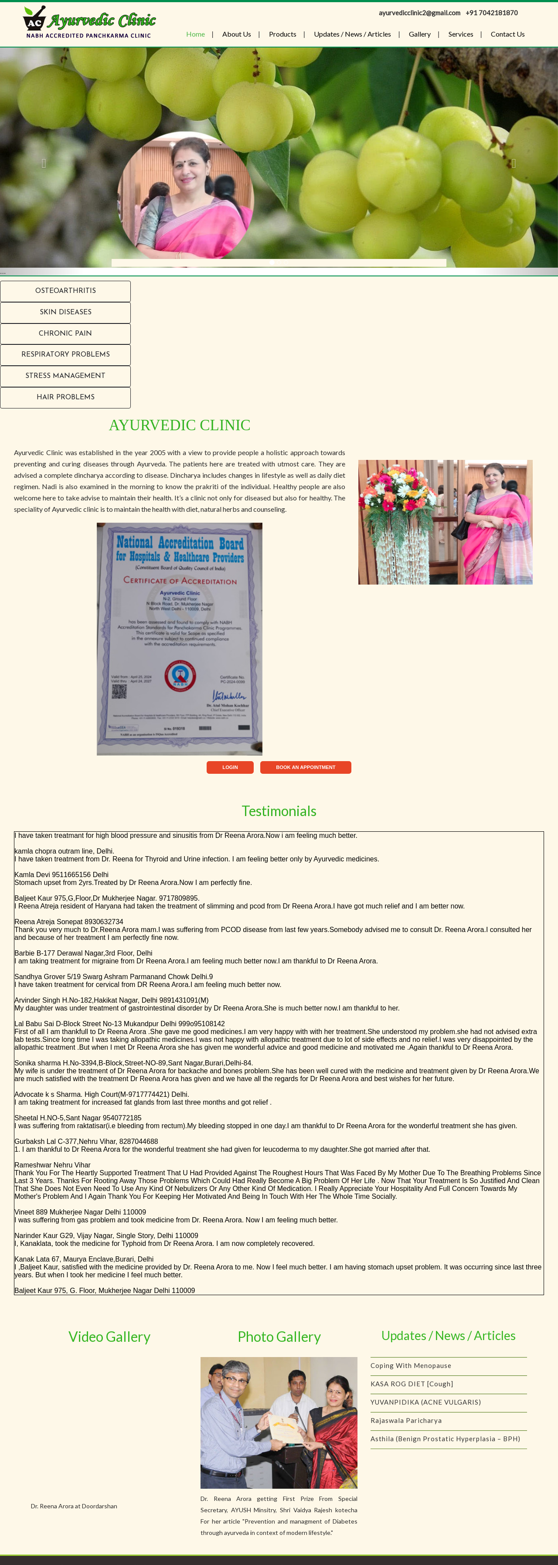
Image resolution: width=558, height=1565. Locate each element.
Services (461, 34)
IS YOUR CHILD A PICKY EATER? (425, 1356)
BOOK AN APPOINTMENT (306, 767)
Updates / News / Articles (352, 34)
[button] (42, 162)
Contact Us (508, 34)
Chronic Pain (65, 333)
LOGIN (230, 767)
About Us (236, 34)
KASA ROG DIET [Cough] (412, 1393)
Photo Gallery (279, 1336)
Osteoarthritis (65, 291)
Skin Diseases (66, 312)
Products (282, 34)
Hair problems (66, 397)
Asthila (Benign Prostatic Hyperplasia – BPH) (446, 1448)
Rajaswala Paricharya (406, 1429)
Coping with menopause (411, 1374)
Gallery (420, 34)
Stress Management (65, 376)
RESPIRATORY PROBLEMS (65, 354)
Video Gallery (109, 1336)
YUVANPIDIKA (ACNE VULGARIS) (426, 1411)
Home (195, 34)
